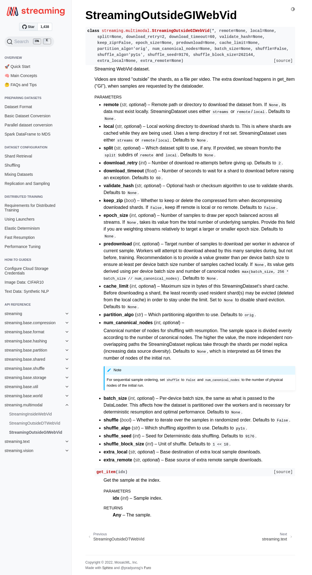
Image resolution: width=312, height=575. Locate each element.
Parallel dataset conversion (28, 125)
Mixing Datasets (19, 174)
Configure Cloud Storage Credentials (26, 270)
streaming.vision (19, 450)
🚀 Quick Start (17, 66)
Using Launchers (19, 219)
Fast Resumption (20, 237)
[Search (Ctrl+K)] (29, 42)
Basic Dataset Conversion (27, 116)
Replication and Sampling (27, 183)
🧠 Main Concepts (21, 75)
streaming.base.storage (25, 377)
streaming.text (17, 441)
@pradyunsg (130, 568)
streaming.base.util (21, 386)
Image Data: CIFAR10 (24, 282)
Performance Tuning (22, 246)
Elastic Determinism (22, 228)
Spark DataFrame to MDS (27, 134)
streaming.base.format (24, 332)
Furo (147, 568)
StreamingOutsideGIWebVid (35, 432)
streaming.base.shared (25, 359)
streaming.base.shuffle (25, 368)
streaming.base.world (23, 396)
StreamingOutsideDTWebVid (34, 423)
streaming (13, 313)
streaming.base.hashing (26, 341)
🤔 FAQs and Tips (21, 84)
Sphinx (107, 568)
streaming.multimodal (23, 405)
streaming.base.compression (30, 322)
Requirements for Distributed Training (30, 207)
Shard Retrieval (18, 156)
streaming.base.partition (26, 350)
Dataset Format (18, 106)
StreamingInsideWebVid (30, 414)
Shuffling (12, 165)
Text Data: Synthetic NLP (27, 291)
